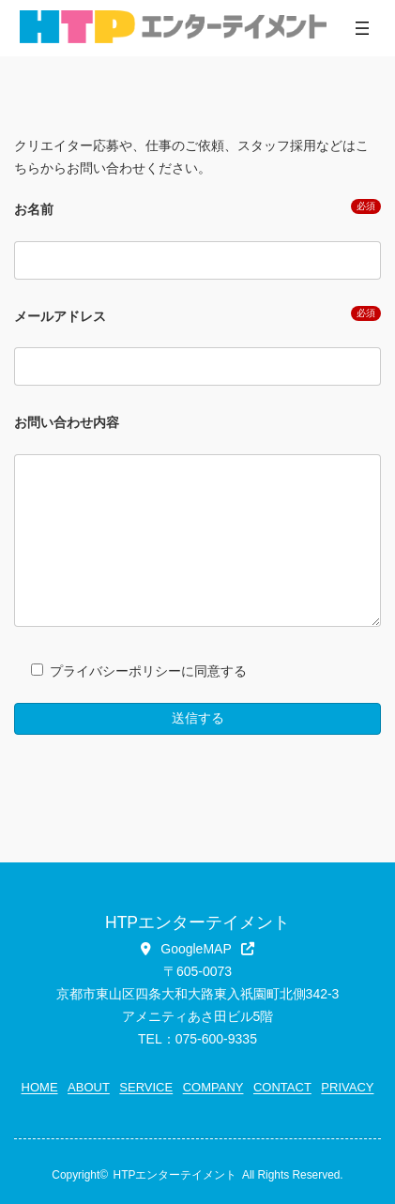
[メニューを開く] (362, 28)
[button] (197, 948)
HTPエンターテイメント (175, 1174)
